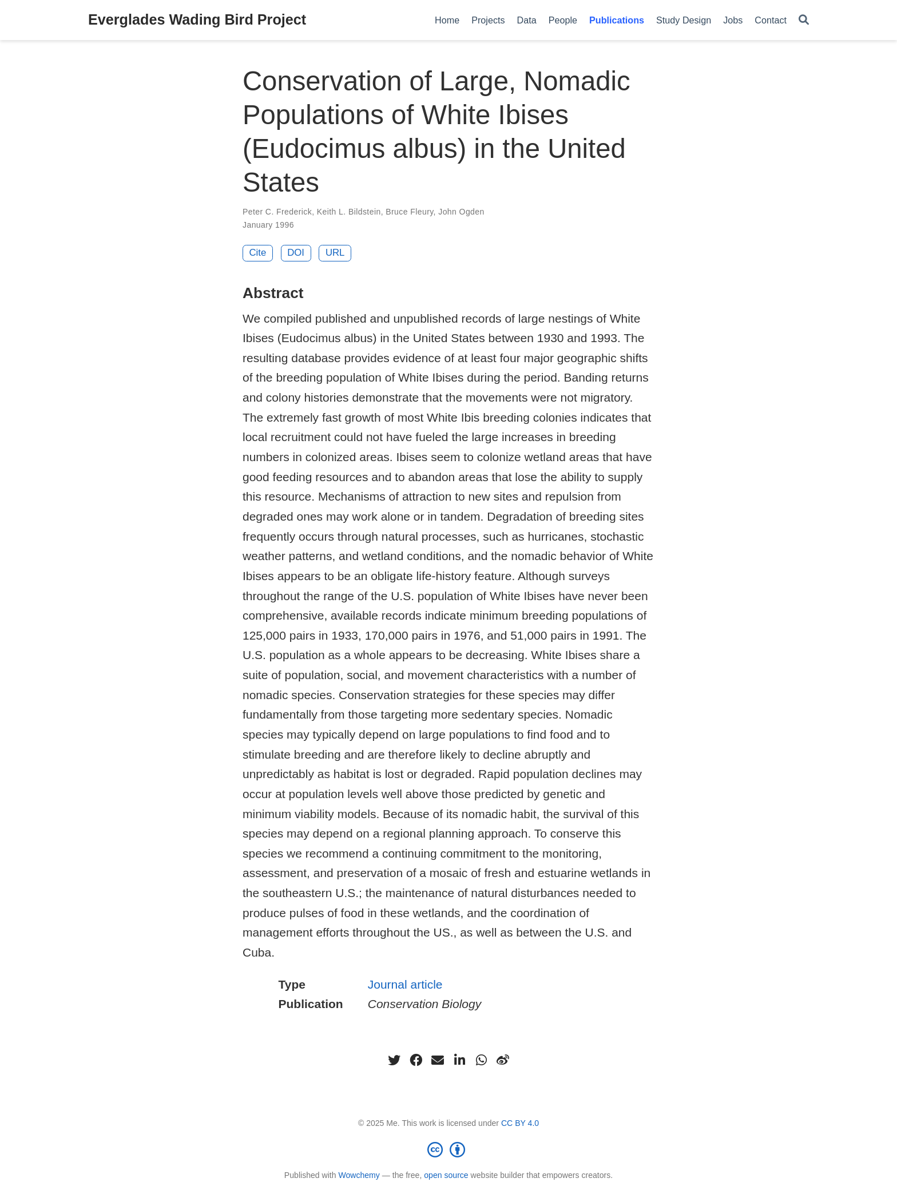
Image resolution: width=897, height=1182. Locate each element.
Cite (258, 252)
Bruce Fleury (409, 211)
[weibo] (502, 1060)
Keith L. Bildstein (349, 211)
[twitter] (394, 1060)
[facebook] (415, 1060)
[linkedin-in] (459, 1060)
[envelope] (437, 1060)
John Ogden (461, 211)
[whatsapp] (481, 1060)
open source (446, 1175)
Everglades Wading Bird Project (197, 19)
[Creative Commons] (448, 1149)
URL (335, 252)
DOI (295, 252)
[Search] (804, 20)
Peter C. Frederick (277, 211)
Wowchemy (358, 1175)
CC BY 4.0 (520, 1123)
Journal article (405, 984)
